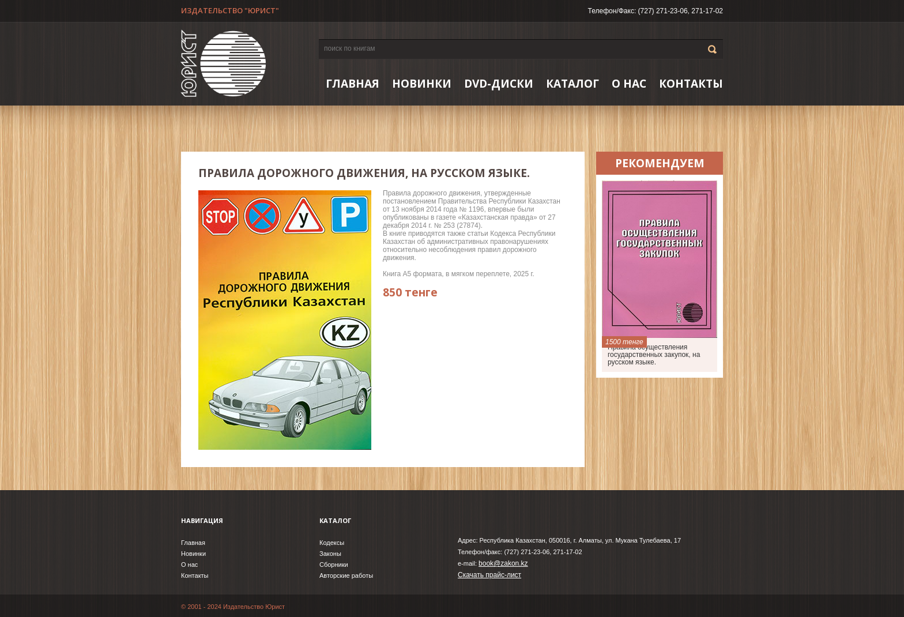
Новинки (193, 553)
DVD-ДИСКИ (498, 83)
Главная (352, 83)
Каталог (572, 83)
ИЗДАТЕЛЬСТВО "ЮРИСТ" (230, 10)
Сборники (333, 564)
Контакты (691, 83)
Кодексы (331, 542)
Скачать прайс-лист (489, 575)
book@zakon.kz (503, 563)
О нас (629, 83)
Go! (712, 49)
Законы (330, 553)
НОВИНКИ (421, 83)
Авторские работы (346, 575)
